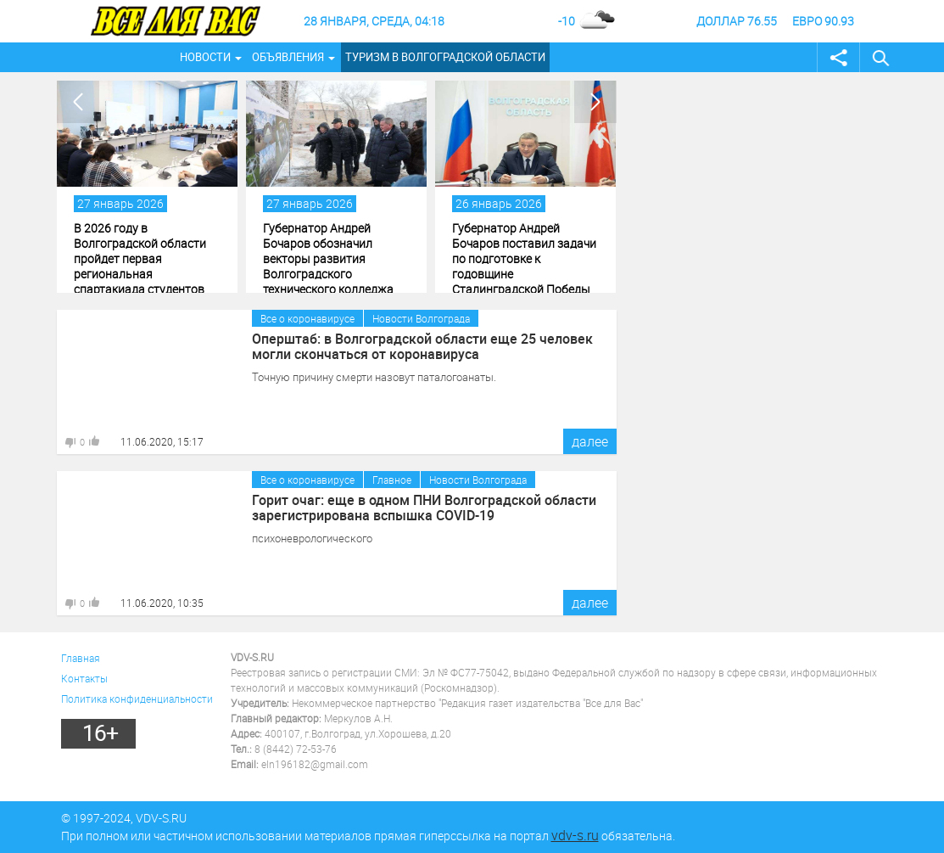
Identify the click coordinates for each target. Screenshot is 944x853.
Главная (80, 658)
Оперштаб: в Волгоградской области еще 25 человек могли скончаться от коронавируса (422, 346)
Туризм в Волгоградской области (445, 57)
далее (590, 441)
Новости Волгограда (421, 318)
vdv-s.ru (575, 835)
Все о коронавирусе (307, 318)
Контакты (84, 678)
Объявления (288, 57)
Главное (391, 479)
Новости (205, 57)
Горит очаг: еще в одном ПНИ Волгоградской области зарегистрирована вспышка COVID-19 (424, 508)
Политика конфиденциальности (137, 698)
